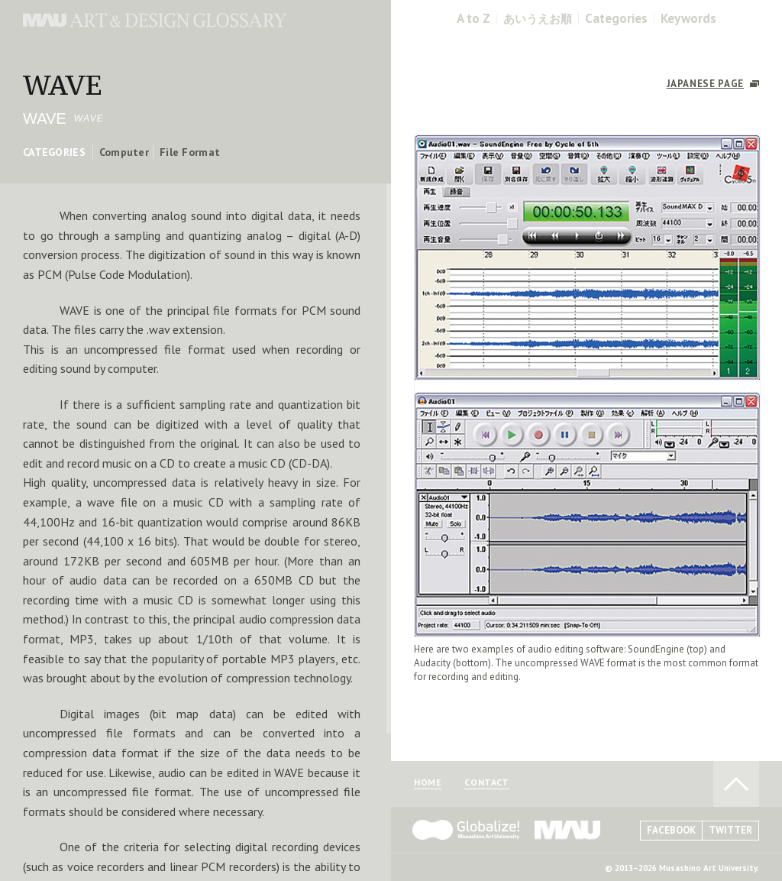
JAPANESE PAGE (705, 83)
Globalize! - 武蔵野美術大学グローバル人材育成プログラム (465, 830)
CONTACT (486, 783)
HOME (427, 783)
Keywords (688, 18)
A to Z (473, 18)
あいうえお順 (537, 18)
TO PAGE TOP (736, 784)
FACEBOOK (671, 830)
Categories (616, 18)
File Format (190, 152)
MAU (568, 830)
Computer (124, 152)
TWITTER (730, 830)
